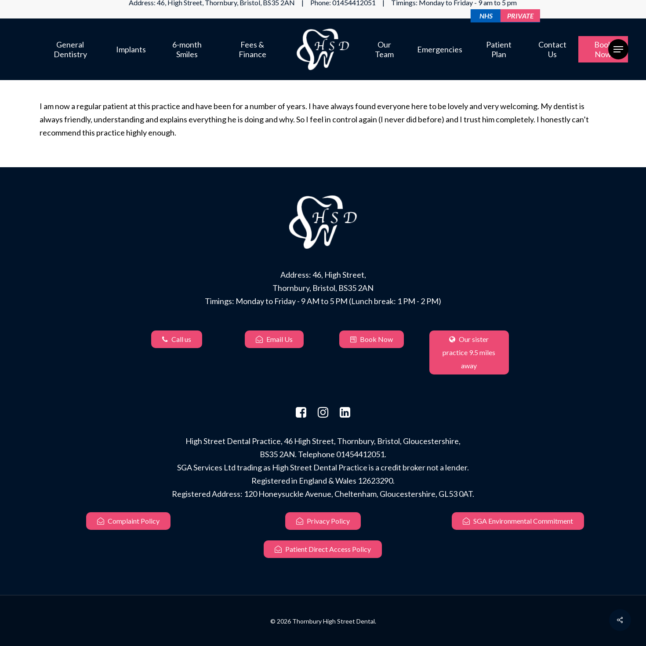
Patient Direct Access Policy (323, 549)
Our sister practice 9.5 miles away (469, 352)
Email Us (274, 339)
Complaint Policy (128, 521)
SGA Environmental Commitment (518, 521)
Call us (176, 339)
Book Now (371, 339)
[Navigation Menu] (618, 49)
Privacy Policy (323, 521)
